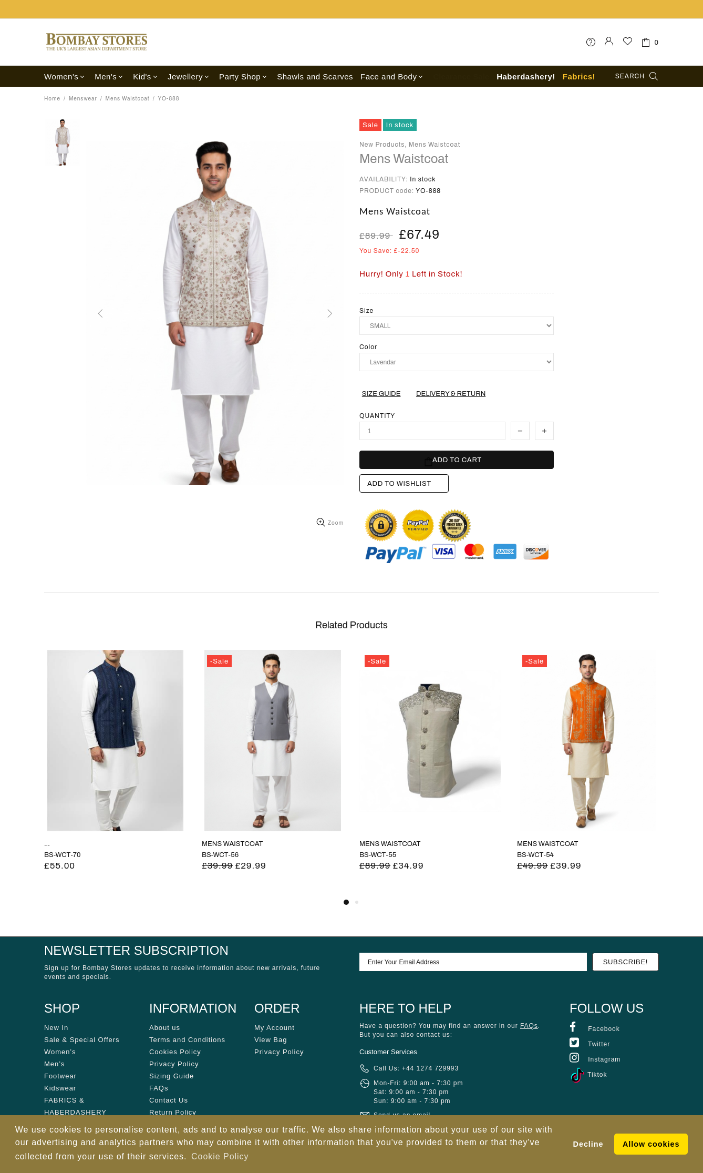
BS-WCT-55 (377, 855)
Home (52, 98)
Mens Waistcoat (128, 98)
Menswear (83, 98)
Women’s (60, 1052)
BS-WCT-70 (62, 855)
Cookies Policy (175, 1052)
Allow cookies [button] (651, 1144)
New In (56, 1028)
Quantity (377, 416)
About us (164, 1028)
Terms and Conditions (187, 1040)
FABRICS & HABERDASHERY (75, 1106)
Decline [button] (588, 1144)
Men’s (54, 1064)
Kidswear (60, 1088)
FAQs (158, 1088)
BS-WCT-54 (535, 855)
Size (366, 310)
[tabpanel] (115, 773)
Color (368, 347)
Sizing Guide (171, 1076)
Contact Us (168, 1100)
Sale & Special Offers (81, 1040)
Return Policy (173, 1112)
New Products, (383, 144)
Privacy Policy (174, 1064)
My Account (274, 1028)
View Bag (270, 1040)
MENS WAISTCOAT (232, 844)
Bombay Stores (96, 42)
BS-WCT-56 (220, 855)
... (47, 844)
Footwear (60, 1076)
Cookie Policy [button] (220, 1156)
